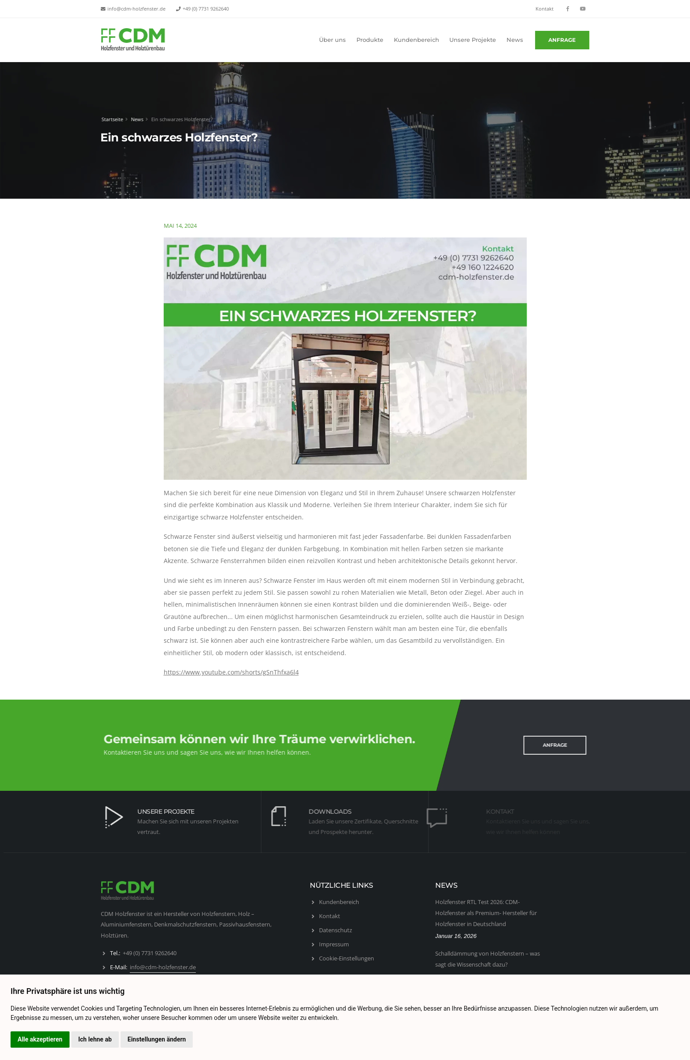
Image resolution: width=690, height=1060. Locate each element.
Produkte (369, 40)
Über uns (332, 40)
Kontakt (545, 9)
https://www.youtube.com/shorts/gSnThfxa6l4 (231, 672)
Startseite (110, 119)
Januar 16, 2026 (456, 936)
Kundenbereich (416, 40)
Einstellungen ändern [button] (157, 1039)
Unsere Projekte (472, 40)
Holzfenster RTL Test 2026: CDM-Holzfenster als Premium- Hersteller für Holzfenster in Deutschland (486, 912)
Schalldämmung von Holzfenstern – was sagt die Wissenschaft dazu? (487, 958)
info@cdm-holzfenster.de (136, 9)
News (514, 40)
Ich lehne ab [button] (95, 1039)
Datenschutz (335, 930)
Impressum (334, 944)
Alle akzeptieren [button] (40, 1039)
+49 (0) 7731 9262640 (206, 9)
